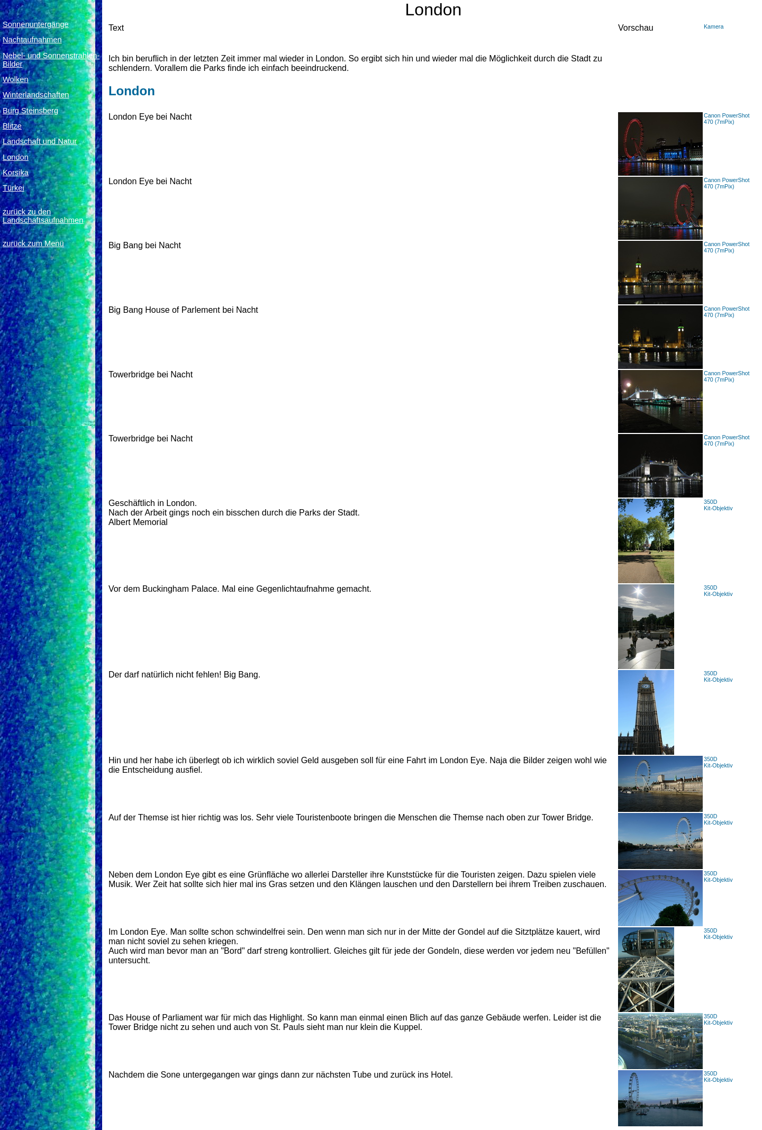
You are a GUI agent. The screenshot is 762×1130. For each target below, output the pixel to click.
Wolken (16, 79)
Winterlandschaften (36, 95)
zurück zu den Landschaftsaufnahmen (43, 215)
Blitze (12, 126)
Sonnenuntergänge (36, 24)
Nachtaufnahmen (32, 39)
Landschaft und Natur (40, 141)
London (16, 157)
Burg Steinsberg (30, 110)
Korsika (16, 172)
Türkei (13, 188)
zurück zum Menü (33, 243)
